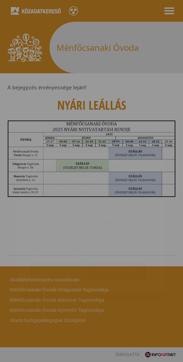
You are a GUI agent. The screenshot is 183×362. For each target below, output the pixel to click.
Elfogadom (58, 229)
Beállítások (117, 229)
